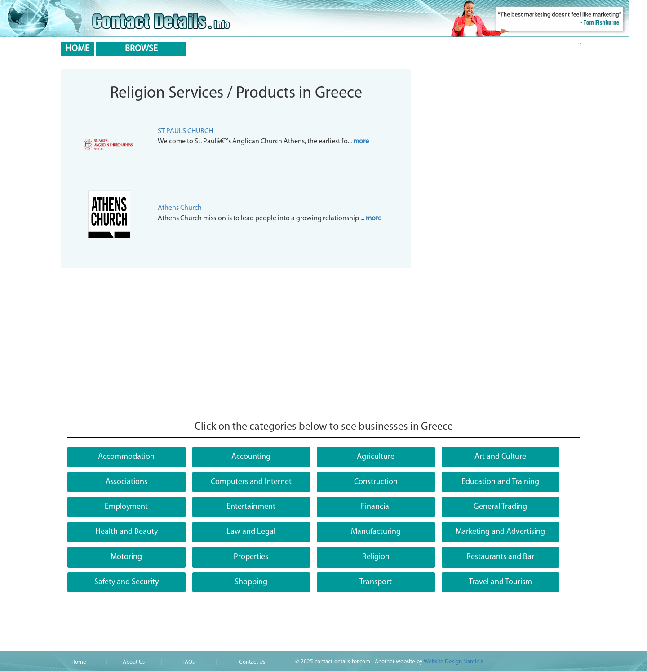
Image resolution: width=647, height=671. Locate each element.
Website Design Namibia (453, 662)
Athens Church (180, 208)
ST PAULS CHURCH (185, 131)
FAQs (188, 662)
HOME (77, 48)
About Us (134, 662)
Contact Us (252, 662)
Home (78, 662)
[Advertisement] (323, 345)
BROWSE (141, 48)
